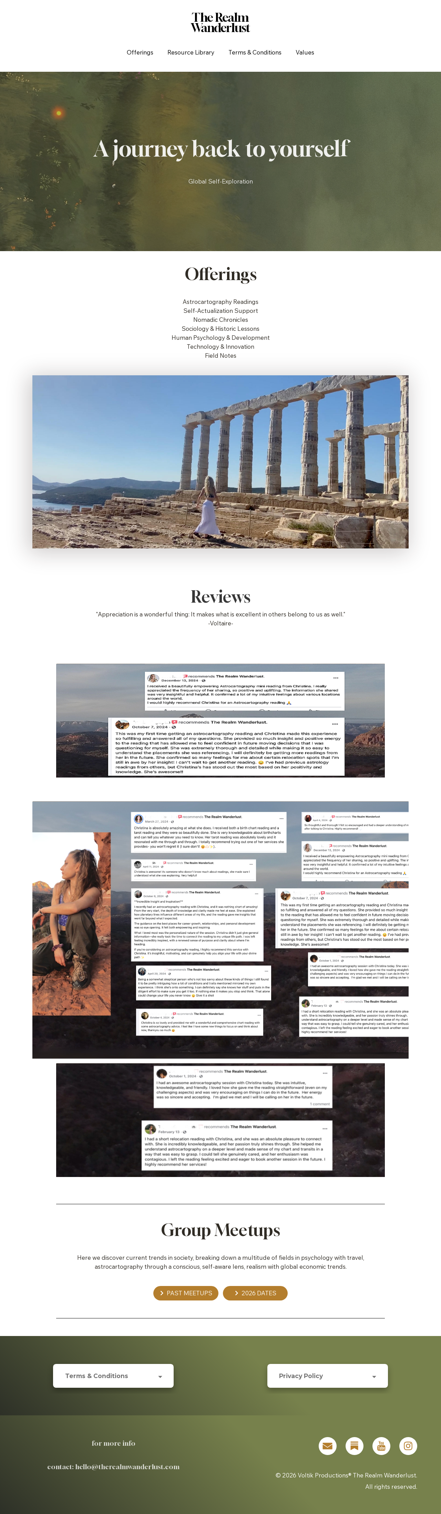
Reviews (220, 596)
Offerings (140, 52)
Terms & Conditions (254, 52)
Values (305, 52)
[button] (185, 1293)
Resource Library (190, 52)
